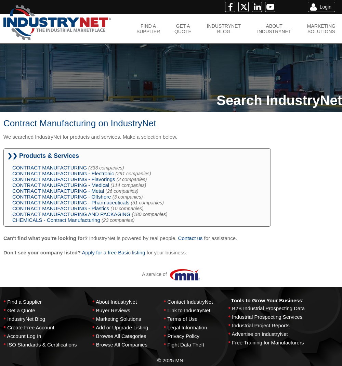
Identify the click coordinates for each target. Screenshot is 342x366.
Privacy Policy (183, 336)
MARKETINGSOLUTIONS (321, 28)
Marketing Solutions (118, 319)
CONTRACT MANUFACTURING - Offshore (61, 197)
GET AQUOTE (183, 28)
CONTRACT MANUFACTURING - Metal (58, 191)
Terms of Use (182, 319)
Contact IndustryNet (190, 302)
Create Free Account (30, 327)
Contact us (190, 238)
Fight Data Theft (186, 345)
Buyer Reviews (113, 310)
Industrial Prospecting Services (267, 317)
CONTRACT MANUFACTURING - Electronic (63, 173)
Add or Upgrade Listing (122, 327)
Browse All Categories (121, 336)
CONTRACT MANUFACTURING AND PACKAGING (71, 214)
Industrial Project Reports (260, 325)
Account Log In (24, 336)
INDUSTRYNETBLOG (224, 28)
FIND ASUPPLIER (148, 28)
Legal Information (187, 327)
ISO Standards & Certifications (42, 345)
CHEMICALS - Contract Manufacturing (56, 220)
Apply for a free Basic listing (113, 252)
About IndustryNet (116, 302)
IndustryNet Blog (26, 319)
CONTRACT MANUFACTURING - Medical (60, 185)
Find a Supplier (24, 302)
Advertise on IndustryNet (260, 334)
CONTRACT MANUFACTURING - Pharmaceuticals (70, 202)
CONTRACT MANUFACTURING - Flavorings (63, 179)
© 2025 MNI (171, 360)
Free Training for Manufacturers (268, 342)
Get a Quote (21, 310)
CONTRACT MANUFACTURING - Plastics (60, 208)
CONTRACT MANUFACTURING (49, 168)
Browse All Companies (121, 345)
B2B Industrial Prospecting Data (268, 308)
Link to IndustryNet (189, 310)
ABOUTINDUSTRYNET (274, 28)
